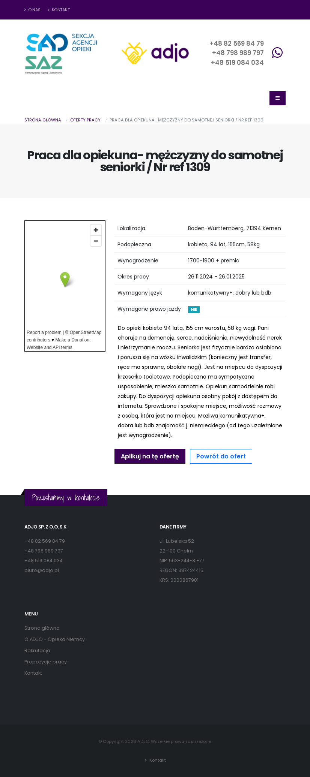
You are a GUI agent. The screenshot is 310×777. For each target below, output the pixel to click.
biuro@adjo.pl (41, 570)
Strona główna (42, 120)
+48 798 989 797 (238, 52)
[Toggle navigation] (277, 98)
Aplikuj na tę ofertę (150, 456)
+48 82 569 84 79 (236, 43)
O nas (32, 10)
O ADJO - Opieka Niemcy (54, 639)
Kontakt (59, 10)
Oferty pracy (85, 120)
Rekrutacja (37, 650)
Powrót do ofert (221, 456)
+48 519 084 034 (237, 62)
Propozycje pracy (45, 662)
